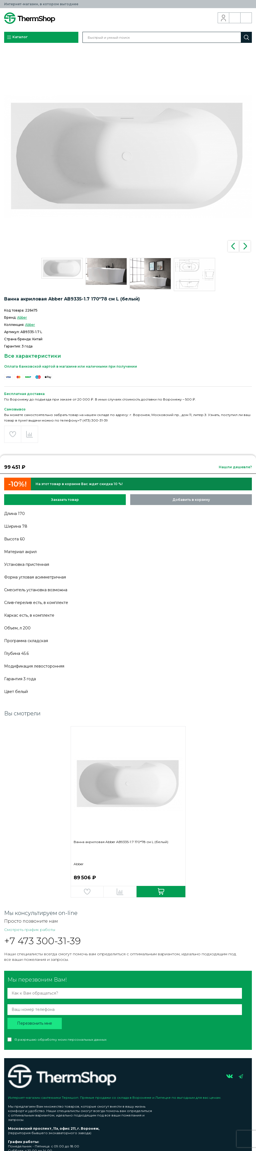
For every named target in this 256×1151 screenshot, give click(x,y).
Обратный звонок (235, 18)
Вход (223, 18)
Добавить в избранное (12, 434)
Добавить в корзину (191, 500)
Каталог (17, 37)
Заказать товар (65, 500)
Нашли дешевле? (235, 467)
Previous (233, 246)
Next (244, 246)
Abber (22, 317)
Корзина (246, 18)
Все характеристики (32, 356)
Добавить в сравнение (29, 434)
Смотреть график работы (29, 929)
